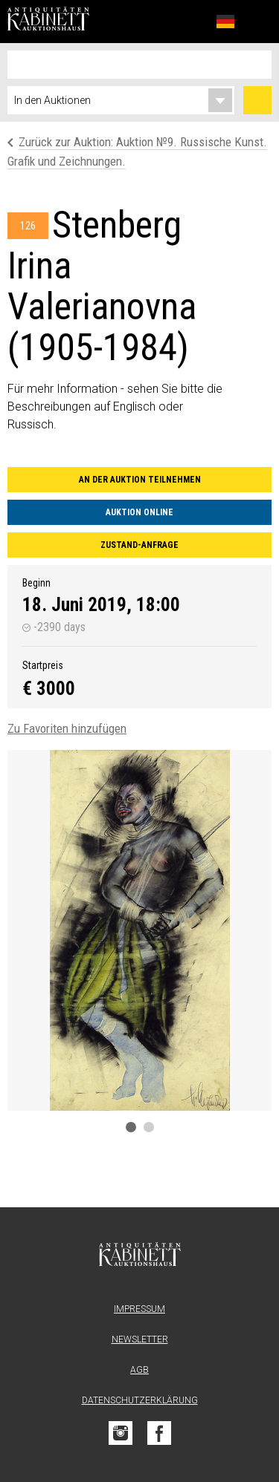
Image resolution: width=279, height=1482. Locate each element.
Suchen (257, 100)
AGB (139, 1370)
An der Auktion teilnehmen (140, 479)
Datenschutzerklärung (140, 1400)
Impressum (139, 1309)
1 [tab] (131, 1127)
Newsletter (140, 1339)
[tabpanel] (139, 930)
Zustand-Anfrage (139, 545)
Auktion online (139, 512)
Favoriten (193, 21)
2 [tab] (149, 1127)
